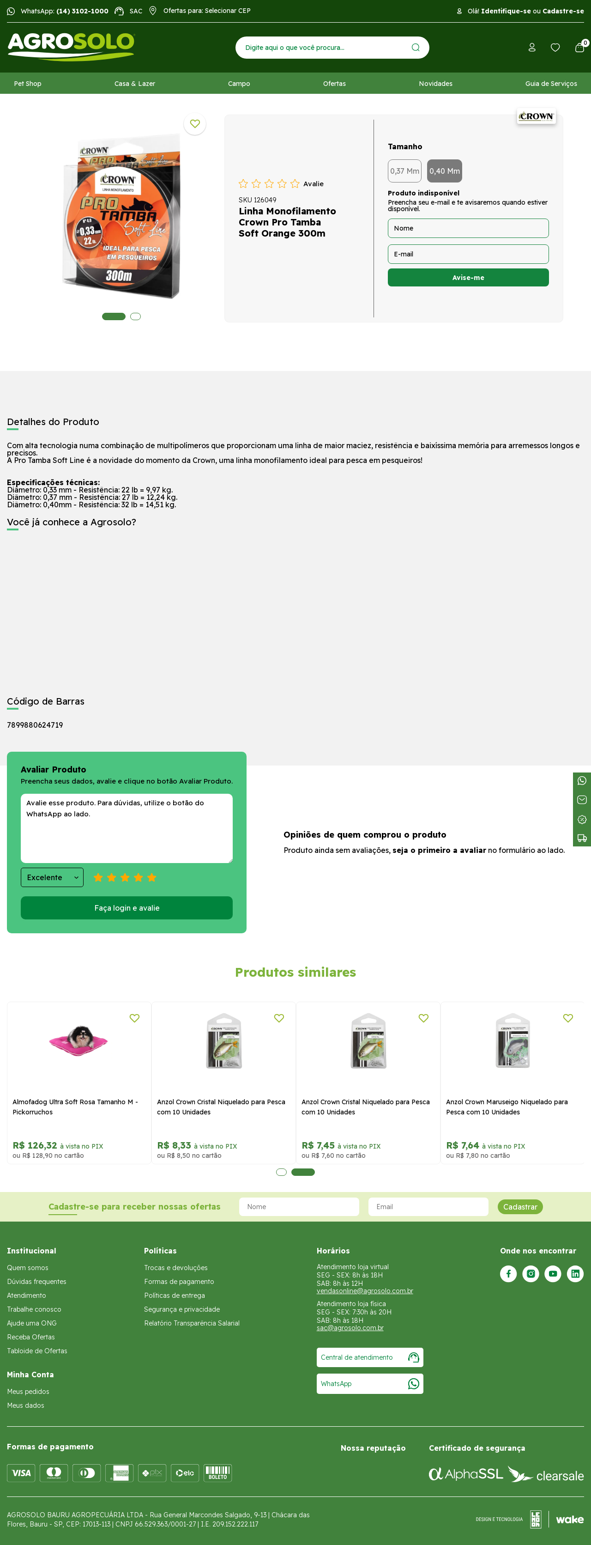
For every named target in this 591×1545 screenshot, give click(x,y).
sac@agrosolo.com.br (350, 1328)
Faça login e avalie (127, 907)
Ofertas (334, 83)
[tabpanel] (121, 216)
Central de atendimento (370, 1357)
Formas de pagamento (179, 1281)
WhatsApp (370, 1383)
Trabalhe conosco (34, 1309)
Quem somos (27, 1268)
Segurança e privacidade (182, 1309)
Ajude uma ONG (32, 1323)
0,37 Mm (404, 171)
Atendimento (26, 1295)
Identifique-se (506, 11)
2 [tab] (135, 316)
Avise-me (468, 278)
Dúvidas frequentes (36, 1281)
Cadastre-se (563, 11)
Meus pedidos (28, 1391)
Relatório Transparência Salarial (192, 1323)
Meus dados (25, 1405)
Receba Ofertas (31, 1337)
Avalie (313, 183)
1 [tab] (114, 316)
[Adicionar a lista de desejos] (195, 124)
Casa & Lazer (135, 83)
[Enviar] (416, 47)
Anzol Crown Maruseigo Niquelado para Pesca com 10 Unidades (507, 1107)
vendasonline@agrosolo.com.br (365, 1291)
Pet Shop (28, 83)
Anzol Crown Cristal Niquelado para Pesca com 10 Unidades (221, 1107)
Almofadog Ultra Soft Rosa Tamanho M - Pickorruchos (75, 1107)
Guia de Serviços (551, 83)
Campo (239, 83)
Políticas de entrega (174, 1295)
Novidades (435, 83)
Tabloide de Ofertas (37, 1351)
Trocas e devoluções (176, 1268)
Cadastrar (520, 1206)
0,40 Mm (444, 171)
